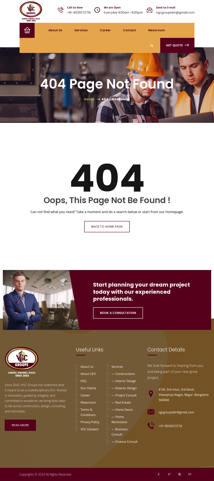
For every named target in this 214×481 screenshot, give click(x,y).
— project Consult (124, 395)
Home (24, 30)
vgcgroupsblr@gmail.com (175, 12)
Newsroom (156, 30)
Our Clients (88, 388)
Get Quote (177, 45)
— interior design (124, 381)
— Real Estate (121, 402)
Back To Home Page (107, 226)
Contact (129, 30)
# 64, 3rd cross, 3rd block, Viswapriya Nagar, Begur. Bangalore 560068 (184, 394)
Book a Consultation (118, 313)
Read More (20, 425)
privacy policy (89, 422)
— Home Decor (122, 410)
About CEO (88, 374)
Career (105, 30)
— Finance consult (124, 442)
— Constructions (123, 374)
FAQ (83, 381)
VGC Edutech (89, 429)
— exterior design (124, 388)
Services (81, 30)
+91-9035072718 (79, 12)
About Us (55, 30)
